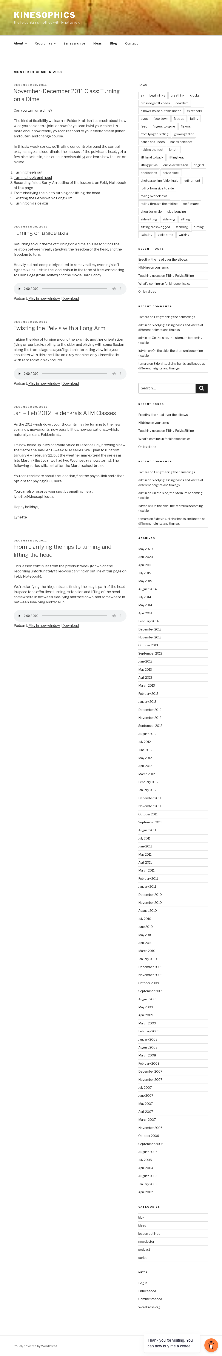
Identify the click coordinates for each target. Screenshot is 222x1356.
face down (160, 118)
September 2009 (150, 991)
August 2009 (147, 999)
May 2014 (145, 605)
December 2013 (149, 629)
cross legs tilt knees (155, 103)
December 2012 (149, 710)
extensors (194, 111)
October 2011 (147, 814)
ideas (142, 1225)
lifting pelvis (149, 165)
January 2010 (147, 959)
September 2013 (150, 653)
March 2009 (147, 1023)
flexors (186, 126)
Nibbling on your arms (153, 267)
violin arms (165, 235)
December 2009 (150, 967)
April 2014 (145, 613)
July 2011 (144, 838)
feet (144, 126)
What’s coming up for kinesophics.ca (164, 283)
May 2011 (144, 854)
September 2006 (150, 1144)
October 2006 (148, 1136)
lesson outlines (149, 1233)
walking (184, 235)
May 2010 (145, 935)
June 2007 (145, 1095)
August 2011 (147, 830)
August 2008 (147, 1047)
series (142, 1257)
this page (25, 188)
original (199, 165)
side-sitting (149, 219)
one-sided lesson (175, 165)
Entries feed (147, 1291)
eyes (144, 118)
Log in (142, 1283)
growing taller (184, 134)
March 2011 (146, 870)
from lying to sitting (154, 134)
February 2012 (148, 782)
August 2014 (147, 589)
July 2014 (144, 597)
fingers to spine (164, 126)
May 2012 (145, 758)
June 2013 (145, 661)
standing (182, 227)
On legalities (147, 291)
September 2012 (150, 725)
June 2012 (145, 750)
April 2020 (145, 557)
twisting (146, 235)
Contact (131, 43)
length (173, 149)
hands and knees (153, 142)
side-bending (176, 211)
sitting (185, 219)
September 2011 (150, 822)
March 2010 (146, 951)
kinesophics (45, 15)
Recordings (45, 43)
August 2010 (147, 910)
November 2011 (149, 806)
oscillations (149, 173)
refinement (192, 180)
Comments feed (150, 1299)
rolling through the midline (159, 204)
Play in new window (44, 299)
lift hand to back (152, 157)
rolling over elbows (154, 196)
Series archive (74, 43)
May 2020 (145, 549)
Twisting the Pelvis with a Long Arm (43, 198)
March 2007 (147, 1119)
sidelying (169, 219)
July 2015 (144, 573)
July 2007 (145, 1087)
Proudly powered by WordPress (34, 1346)
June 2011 (145, 846)
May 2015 (145, 581)
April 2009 (145, 1015)
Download (70, 299)
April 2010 (145, 943)
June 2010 (145, 927)
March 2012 (146, 774)
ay (142, 95)
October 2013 (148, 645)
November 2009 (150, 975)
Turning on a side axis (31, 203)
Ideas (97, 43)
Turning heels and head (33, 177)
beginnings (157, 95)
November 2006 (150, 1128)
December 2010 (150, 894)
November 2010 (150, 902)
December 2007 (150, 1071)
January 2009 (147, 1039)
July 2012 (144, 742)
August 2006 (147, 1152)
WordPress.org (149, 1307)
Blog (113, 43)
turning (199, 227)
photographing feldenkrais (159, 180)
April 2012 (145, 766)
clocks (195, 95)
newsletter (146, 1241)
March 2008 (147, 1055)
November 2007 (150, 1079)
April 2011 (145, 862)
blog (141, 1217)
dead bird (182, 103)
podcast (144, 1249)
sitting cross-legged (155, 227)
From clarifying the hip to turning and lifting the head (57, 193)
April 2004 (145, 1168)
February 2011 (148, 878)
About (21, 43)
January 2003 (147, 1184)
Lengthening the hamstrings (174, 317)
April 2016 (145, 565)
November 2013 (149, 637)
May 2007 (145, 1103)
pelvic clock (171, 173)
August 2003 (147, 1176)
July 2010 (144, 919)
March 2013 (146, 685)
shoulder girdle (151, 211)
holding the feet (152, 149)
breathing (178, 95)
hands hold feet (181, 142)
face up (179, 118)
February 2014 (148, 621)
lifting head (177, 157)
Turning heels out (28, 172)
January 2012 (147, 790)
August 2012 (147, 734)
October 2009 (148, 983)
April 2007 (145, 1111)
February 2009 (148, 1031)
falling (194, 118)
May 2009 (145, 1007)
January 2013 (147, 701)
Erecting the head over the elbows (163, 259)
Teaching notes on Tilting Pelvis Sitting (166, 275)
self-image (191, 204)
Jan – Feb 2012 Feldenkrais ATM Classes (64, 413)
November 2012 (149, 718)
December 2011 (149, 798)
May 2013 (145, 669)
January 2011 (147, 886)
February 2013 (148, 693)
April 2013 (145, 677)
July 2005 (145, 1160)
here (58, 481)
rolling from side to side (157, 188)
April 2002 (145, 1192)
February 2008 (148, 1063)
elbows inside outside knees (161, 111)
